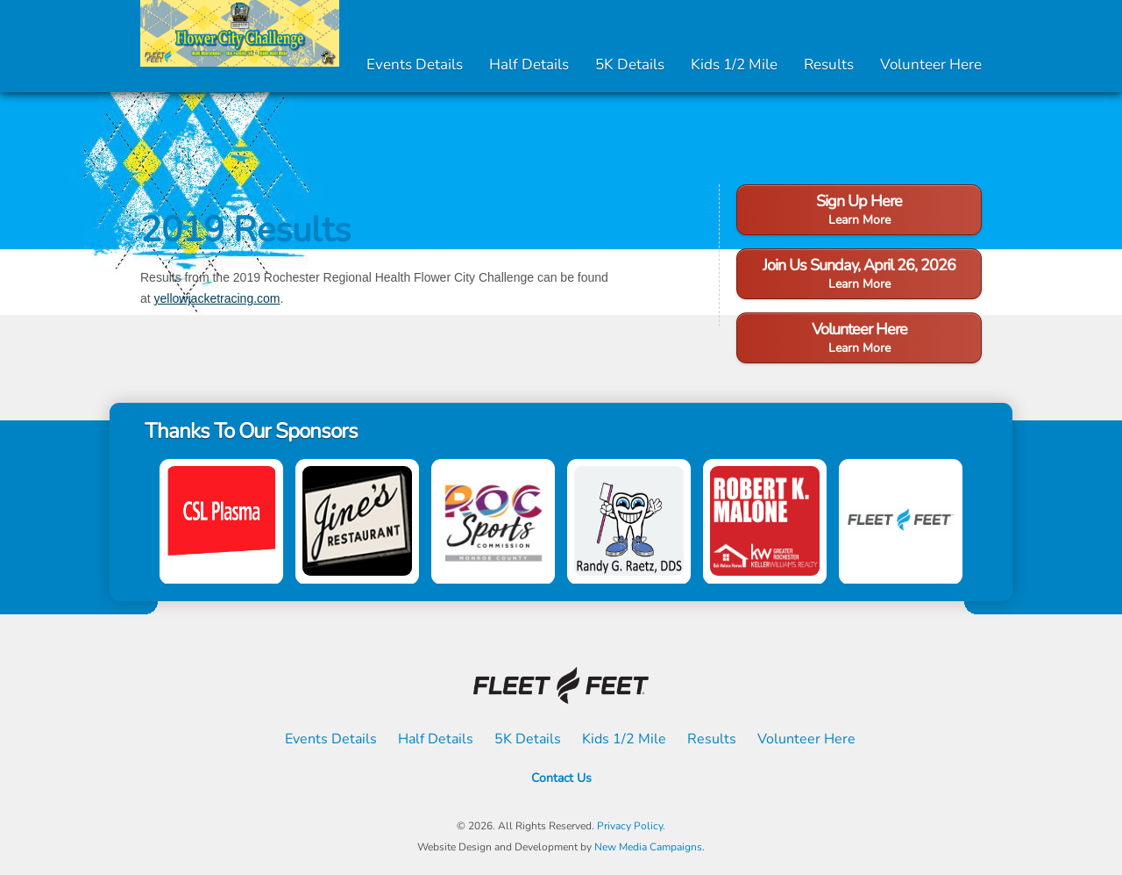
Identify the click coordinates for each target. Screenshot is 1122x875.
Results (829, 64)
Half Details (529, 64)
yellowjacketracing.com (217, 298)
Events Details (414, 64)
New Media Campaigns (648, 847)
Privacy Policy (630, 826)
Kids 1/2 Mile (734, 64)
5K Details (629, 64)
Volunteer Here (931, 64)
